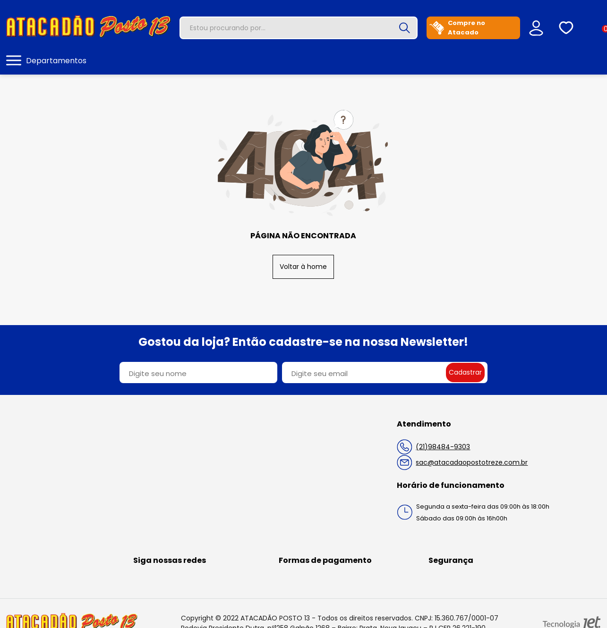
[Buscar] (404, 28)
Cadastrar (465, 372)
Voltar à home (303, 266)
